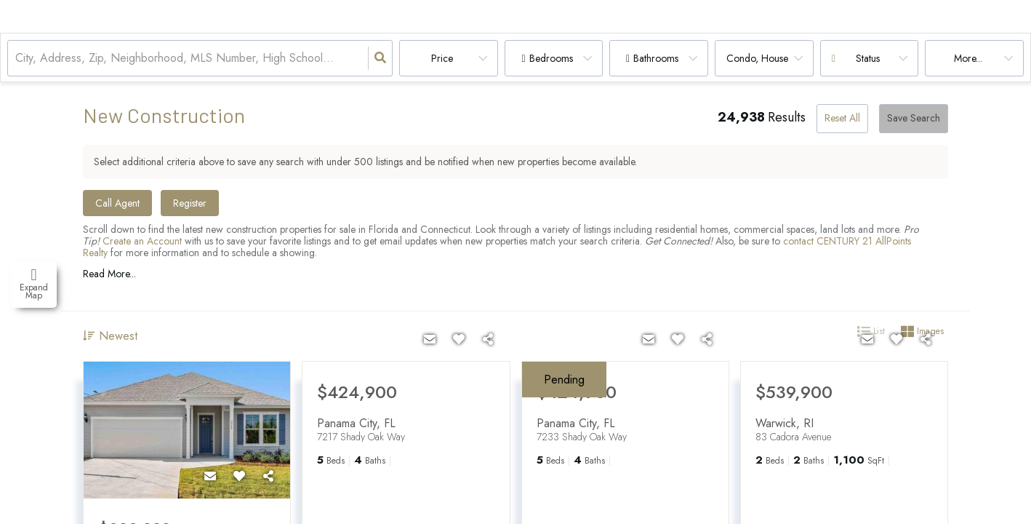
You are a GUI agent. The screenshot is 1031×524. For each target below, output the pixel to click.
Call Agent (117, 203)
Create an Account (142, 241)
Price (442, 58)
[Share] (268, 476)
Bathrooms (655, 58)
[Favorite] (239, 476)
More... (968, 58)
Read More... (109, 273)
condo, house (757, 58)
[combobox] (17, 58)
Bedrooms (551, 58)
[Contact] (210, 476)
